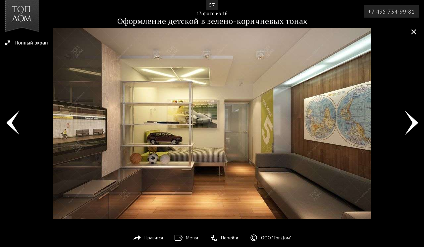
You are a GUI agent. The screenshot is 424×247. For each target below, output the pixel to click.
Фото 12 (13, 123)
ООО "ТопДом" (276, 238)
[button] (29, 43)
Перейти (229, 238)
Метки (192, 238)
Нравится (153, 238)
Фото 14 (411, 123)
